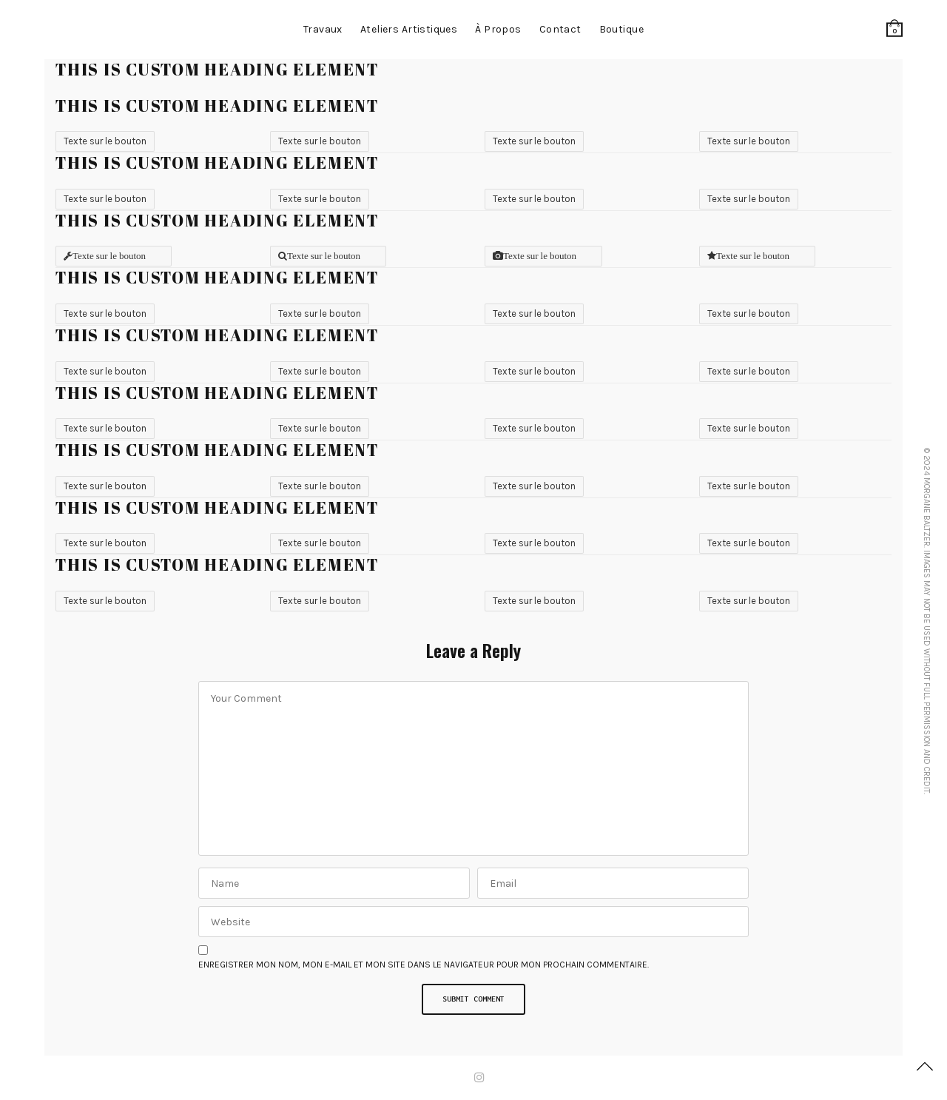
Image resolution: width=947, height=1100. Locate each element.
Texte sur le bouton (105, 141)
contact (560, 29)
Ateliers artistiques (408, 29)
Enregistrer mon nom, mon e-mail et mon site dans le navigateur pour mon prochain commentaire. (423, 964)
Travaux (323, 29)
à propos (498, 29)
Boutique (621, 29)
